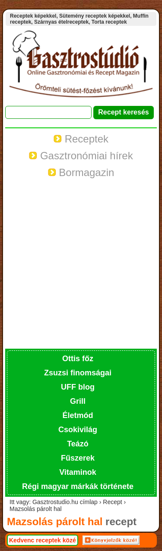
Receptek (81, 139)
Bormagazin (81, 172)
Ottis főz (77, 358)
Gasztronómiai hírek (81, 155)
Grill (78, 401)
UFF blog (78, 387)
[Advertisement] (81, 263)
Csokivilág (77, 429)
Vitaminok (77, 472)
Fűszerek (78, 458)
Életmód (77, 415)
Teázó (78, 444)
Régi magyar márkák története (77, 486)
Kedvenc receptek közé (42, 540)
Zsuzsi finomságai (77, 372)
